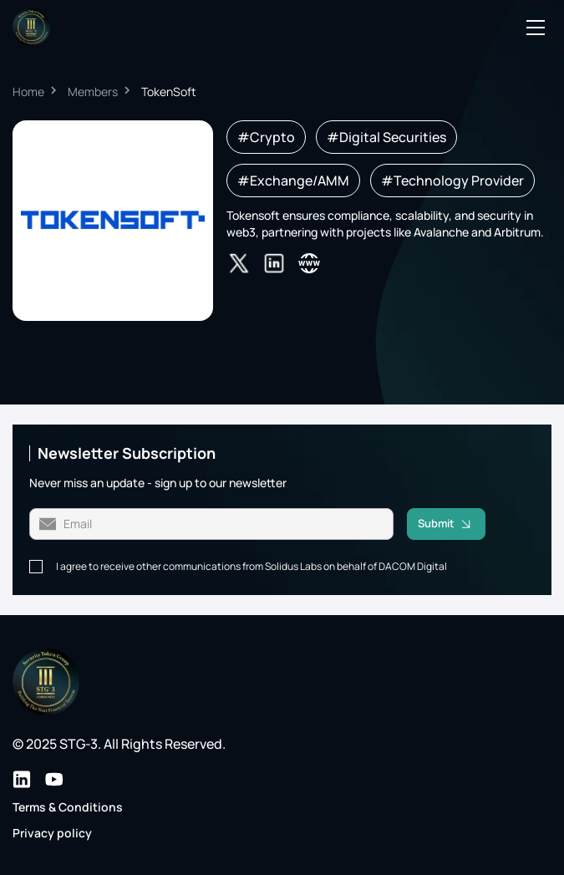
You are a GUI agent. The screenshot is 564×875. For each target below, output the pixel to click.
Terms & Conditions (68, 807)
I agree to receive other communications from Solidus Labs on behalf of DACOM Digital (251, 566)
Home (28, 91)
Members (93, 91)
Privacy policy (52, 833)
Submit (451, 524)
